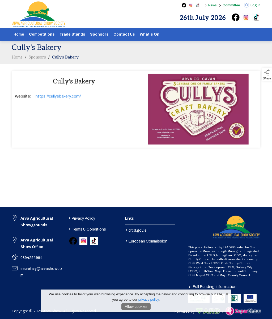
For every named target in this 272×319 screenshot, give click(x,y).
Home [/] (19, 34)
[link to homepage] (39, 14)
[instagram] (246, 17)
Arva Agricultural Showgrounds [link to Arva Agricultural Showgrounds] (36, 221)
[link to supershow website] (243, 311)
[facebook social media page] (184, 5)
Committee (231, 5)
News (212, 5)
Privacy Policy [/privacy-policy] (82, 217)
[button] (267, 74)
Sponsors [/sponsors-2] (99, 34)
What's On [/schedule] (149, 34)
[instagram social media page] (191, 5)
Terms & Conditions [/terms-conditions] (87, 228)
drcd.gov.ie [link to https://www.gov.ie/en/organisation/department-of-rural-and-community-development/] (135, 229)
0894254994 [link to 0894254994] (31, 258)
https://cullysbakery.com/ (58, 97)
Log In (252, 5)
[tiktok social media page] (198, 5)
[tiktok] (256, 17)
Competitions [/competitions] (42, 34)
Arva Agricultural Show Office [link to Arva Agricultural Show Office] (36, 243)
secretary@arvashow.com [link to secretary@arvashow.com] (41, 272)
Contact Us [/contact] (124, 34)
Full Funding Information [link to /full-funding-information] (212, 286)
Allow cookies (136, 306)
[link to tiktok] (94, 241)
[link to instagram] (83, 241)
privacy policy (148, 299)
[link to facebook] (73, 241)
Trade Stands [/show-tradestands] (72, 34)
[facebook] (236, 17)
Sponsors (37, 58)
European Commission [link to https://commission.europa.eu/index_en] (146, 240)
